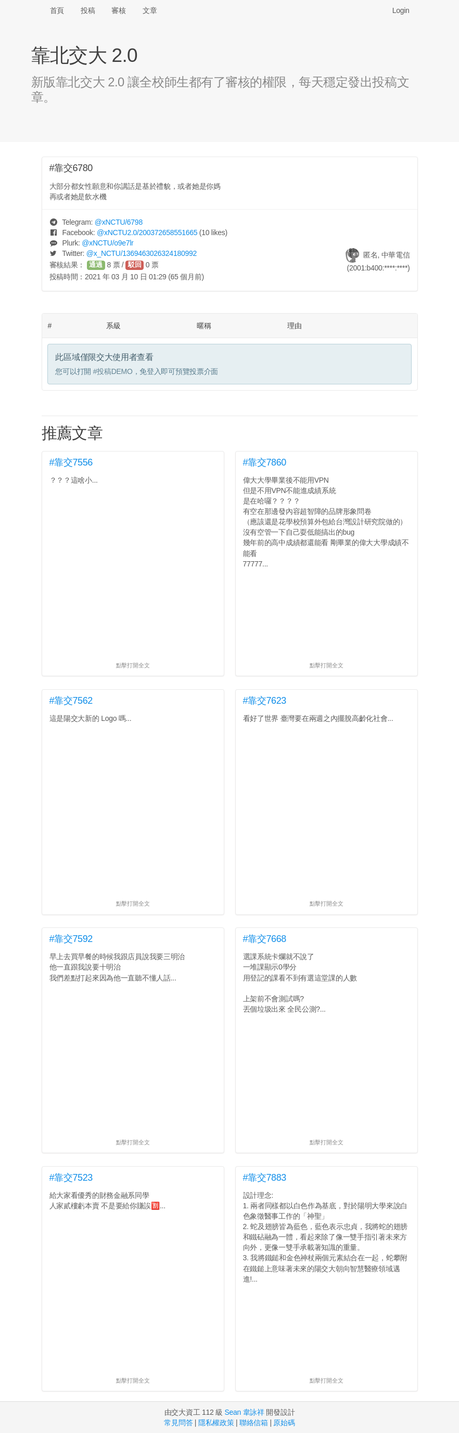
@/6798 (119, 222)
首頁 (57, 10)
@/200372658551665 (147, 232)
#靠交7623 (265, 700)
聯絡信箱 (253, 1422)
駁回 (135, 264)
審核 (118, 10)
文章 (150, 10)
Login (401, 10)
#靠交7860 (265, 462)
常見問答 (178, 1422)
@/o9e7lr (107, 243)
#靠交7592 (71, 939)
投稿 (88, 10)
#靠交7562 (71, 700)
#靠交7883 (265, 1177)
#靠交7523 (71, 1177)
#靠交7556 (71, 462)
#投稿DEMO (113, 371)
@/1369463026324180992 (141, 253)
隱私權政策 (216, 1422)
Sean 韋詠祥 (244, 1412)
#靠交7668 (265, 939)
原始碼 (284, 1422)
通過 (96, 264)
